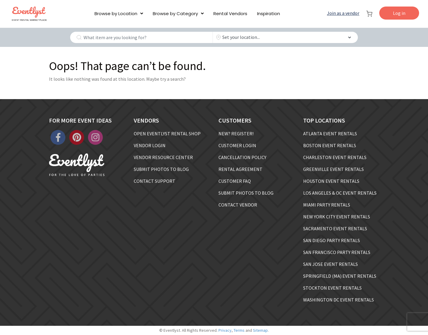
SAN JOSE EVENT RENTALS (330, 264)
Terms (239, 330)
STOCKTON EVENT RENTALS (332, 288)
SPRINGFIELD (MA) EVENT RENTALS (339, 276)
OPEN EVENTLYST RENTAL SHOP (167, 133)
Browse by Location (116, 13)
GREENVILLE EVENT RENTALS (333, 169)
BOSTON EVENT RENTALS (329, 145)
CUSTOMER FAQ (234, 181)
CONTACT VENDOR (237, 205)
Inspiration (268, 13)
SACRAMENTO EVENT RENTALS (335, 228)
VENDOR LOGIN (150, 145)
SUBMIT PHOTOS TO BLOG (161, 169)
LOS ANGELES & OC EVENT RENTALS (340, 193)
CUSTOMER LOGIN (237, 145)
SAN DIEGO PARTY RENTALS (331, 240)
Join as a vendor (343, 13)
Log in (399, 13)
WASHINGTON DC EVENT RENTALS (338, 300)
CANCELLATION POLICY (242, 157)
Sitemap (260, 330)
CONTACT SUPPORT (154, 181)
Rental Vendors (230, 13)
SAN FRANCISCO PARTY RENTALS (336, 252)
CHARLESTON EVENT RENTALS (334, 157)
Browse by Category (175, 13)
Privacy (225, 330)
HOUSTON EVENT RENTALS (331, 181)
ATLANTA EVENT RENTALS (330, 133)
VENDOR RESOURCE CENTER (163, 157)
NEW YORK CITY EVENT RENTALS (336, 217)
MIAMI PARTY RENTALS (326, 205)
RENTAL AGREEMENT (240, 169)
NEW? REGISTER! (236, 133)
